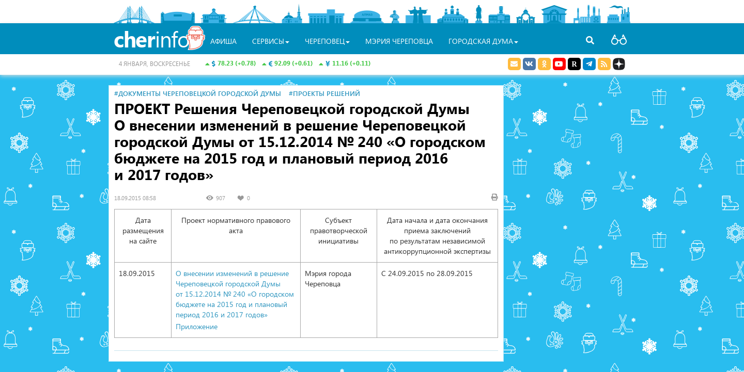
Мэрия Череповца (399, 41)
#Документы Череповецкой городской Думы (197, 93)
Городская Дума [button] (483, 41)
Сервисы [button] (270, 41)
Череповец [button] (327, 41)
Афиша (223, 41)
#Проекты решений (324, 93)
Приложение (197, 326)
